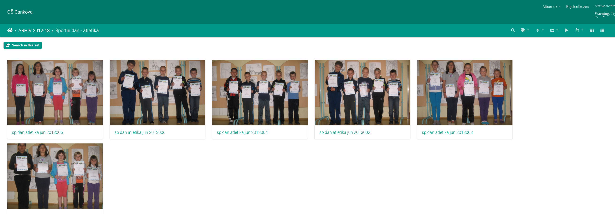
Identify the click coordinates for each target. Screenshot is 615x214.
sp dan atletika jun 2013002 (352, 134)
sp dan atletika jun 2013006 (142, 134)
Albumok (549, 6)
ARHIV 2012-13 (34, 30)
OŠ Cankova (20, 12)
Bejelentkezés (577, 6)
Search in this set (22, 45)
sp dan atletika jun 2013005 (37, 134)
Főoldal (10, 30)
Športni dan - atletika (77, 30)
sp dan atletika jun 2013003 (457, 134)
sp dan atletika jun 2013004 (247, 134)
